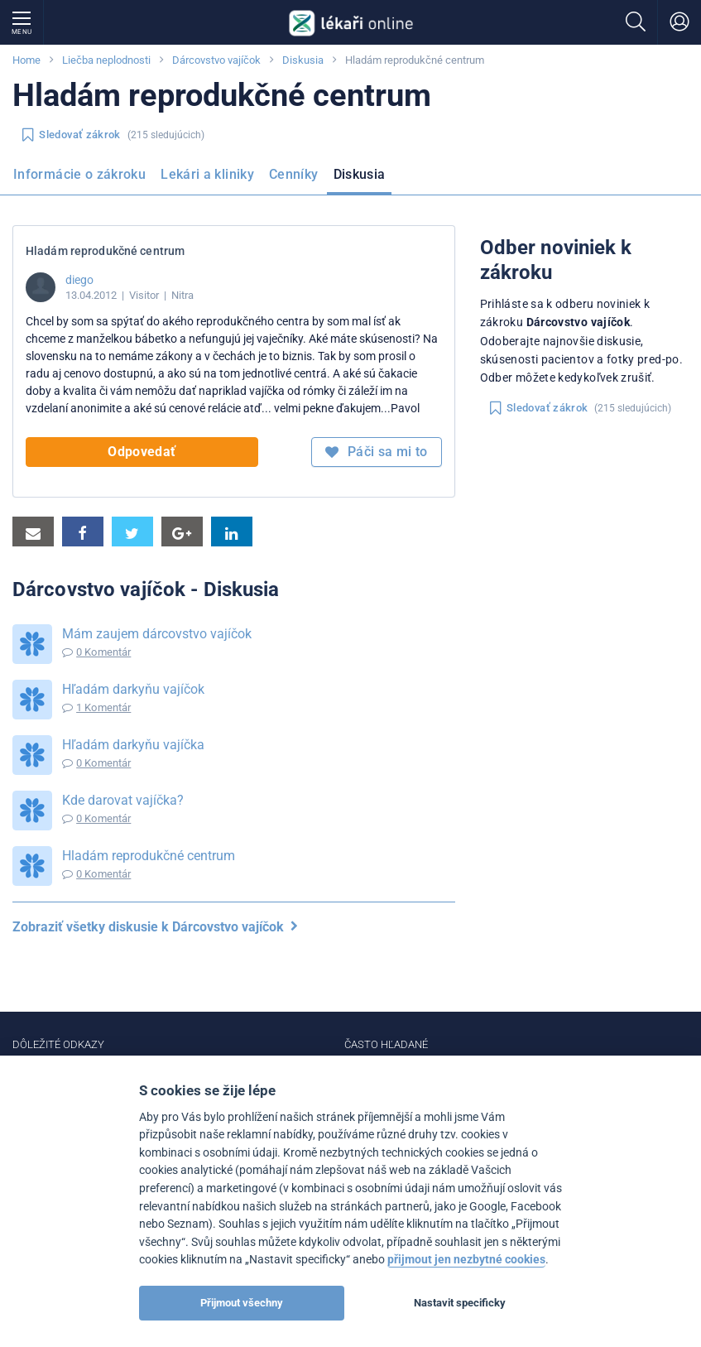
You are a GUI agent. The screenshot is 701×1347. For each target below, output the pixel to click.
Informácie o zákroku (79, 174)
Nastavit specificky (460, 1302)
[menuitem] (82, 179)
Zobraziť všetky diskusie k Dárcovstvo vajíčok (155, 927)
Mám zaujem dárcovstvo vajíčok (157, 634)
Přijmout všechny (241, 1302)
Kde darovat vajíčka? (123, 800)
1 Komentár (103, 707)
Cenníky (294, 174)
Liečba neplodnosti (106, 60)
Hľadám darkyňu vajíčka (133, 745)
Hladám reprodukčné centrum (148, 856)
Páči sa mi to (376, 452)
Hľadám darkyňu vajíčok (133, 689)
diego (79, 279)
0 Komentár (103, 652)
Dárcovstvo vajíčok (216, 60)
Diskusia (303, 60)
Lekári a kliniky (207, 174)
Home (26, 60)
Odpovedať (141, 451)
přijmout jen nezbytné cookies (466, 1260)
